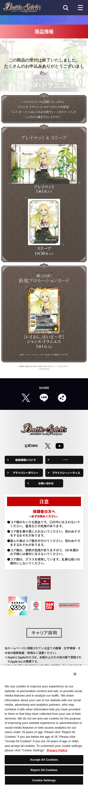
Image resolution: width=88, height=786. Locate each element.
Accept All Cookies (44, 759)
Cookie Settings (66, 460)
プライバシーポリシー (25, 473)
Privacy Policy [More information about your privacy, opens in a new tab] (57, 750)
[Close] (75, 674)
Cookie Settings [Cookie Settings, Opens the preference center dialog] (44, 780)
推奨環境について (25, 460)
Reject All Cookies (44, 770)
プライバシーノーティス (66, 473)
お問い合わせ (46, 483)
